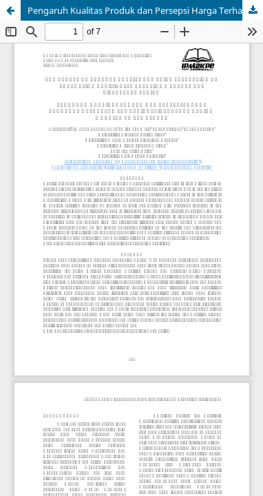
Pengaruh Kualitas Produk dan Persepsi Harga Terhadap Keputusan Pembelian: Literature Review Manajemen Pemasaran (145, 10)
